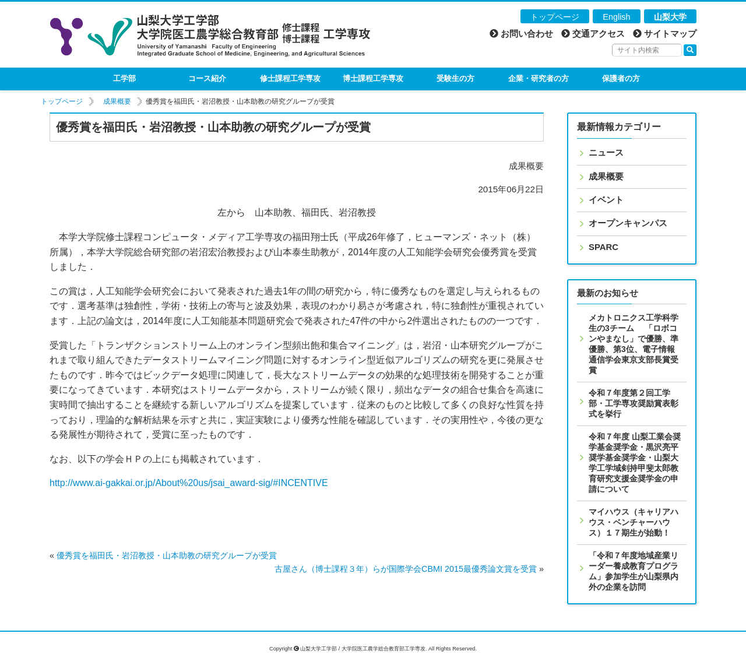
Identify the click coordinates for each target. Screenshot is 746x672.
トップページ (554, 17)
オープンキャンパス (628, 223)
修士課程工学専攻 (290, 78)
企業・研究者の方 (538, 78)
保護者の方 (621, 78)
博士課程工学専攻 (373, 78)
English (616, 17)
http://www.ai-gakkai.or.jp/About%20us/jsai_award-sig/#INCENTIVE (189, 483)
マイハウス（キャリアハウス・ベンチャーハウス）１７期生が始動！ (633, 522)
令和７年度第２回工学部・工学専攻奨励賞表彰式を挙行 (633, 403)
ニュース (606, 152)
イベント (606, 200)
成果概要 (117, 101)
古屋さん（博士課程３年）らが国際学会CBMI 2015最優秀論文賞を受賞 (406, 569)
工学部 (124, 78)
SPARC (603, 247)
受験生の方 (455, 78)
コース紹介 (207, 78)
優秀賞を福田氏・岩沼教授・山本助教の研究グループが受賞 (167, 555)
